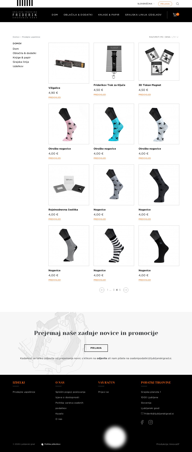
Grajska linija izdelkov (143, 15)
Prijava (165, 4)
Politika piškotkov (52, 444)
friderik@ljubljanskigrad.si (159, 413)
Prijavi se (103, 392)
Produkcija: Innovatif (167, 444)
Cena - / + (171, 37)
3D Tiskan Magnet (150, 85)
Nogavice (100, 209)
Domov (17, 43)
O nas (59, 419)
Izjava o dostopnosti (67, 397)
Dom (55, 15)
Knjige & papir (109, 15)
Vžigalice (54, 88)
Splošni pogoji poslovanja (71, 392)
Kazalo (59, 413)
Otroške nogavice (59, 148)
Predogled (54, 97)
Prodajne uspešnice (24, 392)
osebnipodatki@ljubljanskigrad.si (150, 358)
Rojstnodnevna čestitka (63, 209)
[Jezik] (146, 3)
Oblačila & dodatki (78, 15)
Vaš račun (106, 382)
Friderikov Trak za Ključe (109, 85)
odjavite (102, 358)
